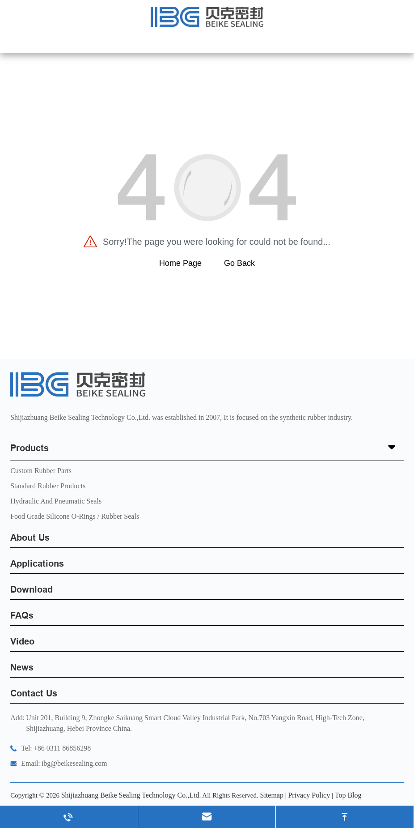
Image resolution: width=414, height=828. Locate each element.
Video (22, 641)
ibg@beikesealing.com (74, 763)
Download (31, 589)
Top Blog (348, 795)
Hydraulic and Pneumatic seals (55, 501)
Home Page (180, 263)
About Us (30, 537)
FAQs (22, 615)
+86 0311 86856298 (62, 748)
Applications (37, 563)
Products (207, 448)
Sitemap (271, 795)
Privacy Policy (309, 795)
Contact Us (33, 693)
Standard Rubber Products (47, 486)
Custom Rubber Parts (41, 470)
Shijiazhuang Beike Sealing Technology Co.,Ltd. (131, 795)
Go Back (239, 263)
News (22, 667)
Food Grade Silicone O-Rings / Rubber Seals (74, 516)
